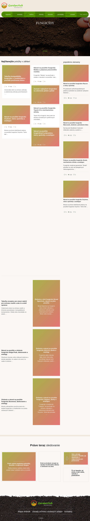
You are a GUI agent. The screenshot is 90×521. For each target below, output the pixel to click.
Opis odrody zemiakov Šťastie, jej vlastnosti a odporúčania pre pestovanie (78, 457)
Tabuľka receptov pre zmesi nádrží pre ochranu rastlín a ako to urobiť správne (14, 303)
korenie (50, 14)
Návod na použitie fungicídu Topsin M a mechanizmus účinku (45, 110)
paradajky (60, 14)
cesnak (72, 14)
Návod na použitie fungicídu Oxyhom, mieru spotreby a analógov (15, 119)
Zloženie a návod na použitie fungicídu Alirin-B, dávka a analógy (46, 350)
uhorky (41, 14)
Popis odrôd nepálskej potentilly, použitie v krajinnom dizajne (18, 464)
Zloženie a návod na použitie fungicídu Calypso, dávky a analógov (46, 399)
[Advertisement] (45, 36)
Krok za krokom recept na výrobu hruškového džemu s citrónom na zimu (49, 464)
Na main (45, 51)
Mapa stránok (24, 511)
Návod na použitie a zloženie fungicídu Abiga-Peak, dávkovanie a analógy (14, 352)
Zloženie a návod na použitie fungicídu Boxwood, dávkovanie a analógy (13, 401)
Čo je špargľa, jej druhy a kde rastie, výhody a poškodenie (77, 473)
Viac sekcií (83, 14)
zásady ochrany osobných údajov (47, 511)
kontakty (68, 511)
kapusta (8, 14)
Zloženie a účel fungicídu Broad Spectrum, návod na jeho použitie (46, 301)
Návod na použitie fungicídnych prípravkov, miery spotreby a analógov (44, 133)
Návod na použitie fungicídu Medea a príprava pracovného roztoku (45, 70)
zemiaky (19, 14)
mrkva (31, 14)
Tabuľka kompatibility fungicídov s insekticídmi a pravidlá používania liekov (14, 78)
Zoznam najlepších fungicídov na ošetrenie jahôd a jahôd (45, 90)
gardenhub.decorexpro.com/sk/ (15, 6)
